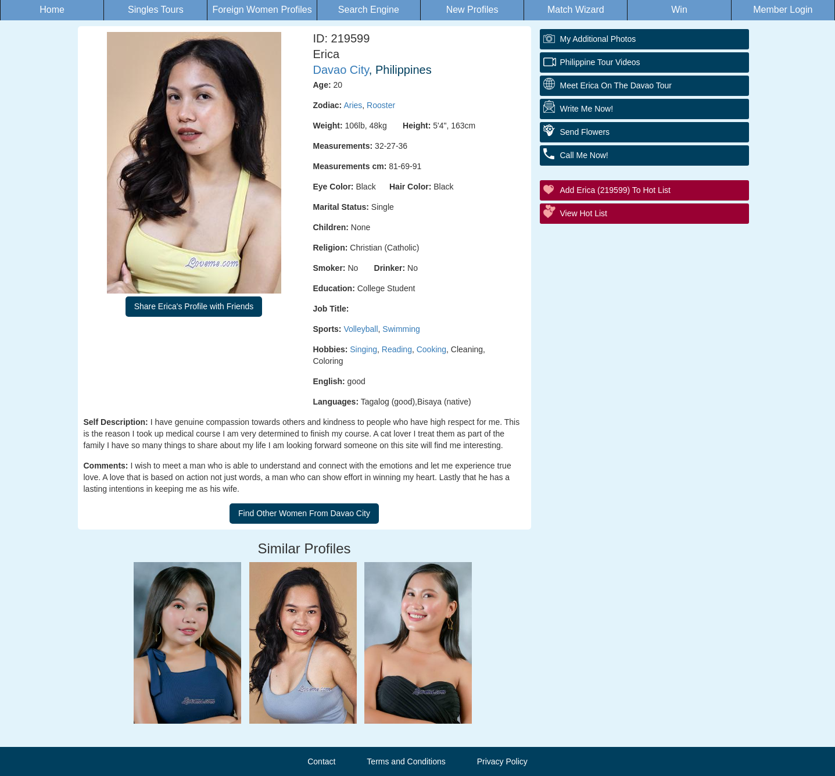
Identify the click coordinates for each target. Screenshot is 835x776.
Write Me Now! (587, 108)
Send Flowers (585, 132)
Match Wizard (575, 10)
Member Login (782, 10)
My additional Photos (598, 39)
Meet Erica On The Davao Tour (616, 85)
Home (52, 10)
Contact (321, 761)
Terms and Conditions (406, 761)
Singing (363, 349)
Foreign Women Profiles (261, 10)
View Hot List (583, 213)
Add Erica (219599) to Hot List (615, 190)
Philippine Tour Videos (600, 62)
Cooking (431, 349)
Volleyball (360, 329)
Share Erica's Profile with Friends (194, 306)
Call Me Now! (584, 155)
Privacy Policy (502, 761)
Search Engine (368, 10)
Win (679, 10)
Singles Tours (156, 10)
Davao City (341, 69)
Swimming (401, 329)
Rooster (381, 105)
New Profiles (472, 10)
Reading (397, 349)
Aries (352, 105)
